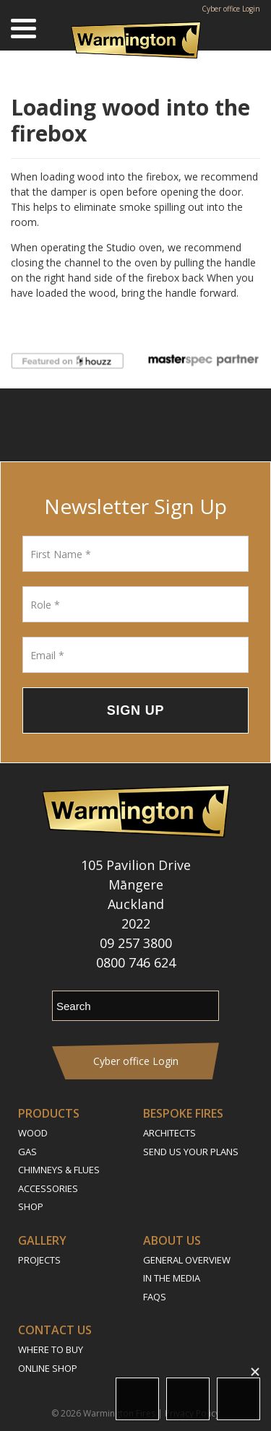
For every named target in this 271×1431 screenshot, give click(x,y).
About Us (172, 1240)
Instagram (113, 425)
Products (48, 1113)
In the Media (171, 1277)
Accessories (48, 1188)
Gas (27, 1151)
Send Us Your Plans (190, 1151)
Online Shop (47, 1368)
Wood (33, 1132)
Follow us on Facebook (77, 425)
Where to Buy (50, 1349)
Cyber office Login (231, 8)
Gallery (42, 1240)
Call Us (238, 1399)
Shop (30, 1206)
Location (137, 1399)
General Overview (187, 1259)
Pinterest (193, 425)
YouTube (153, 425)
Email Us (188, 1399)
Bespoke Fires (183, 1113)
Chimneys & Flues (59, 1169)
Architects (169, 1132)
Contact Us (55, 1330)
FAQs (154, 1296)
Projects (39, 1259)
